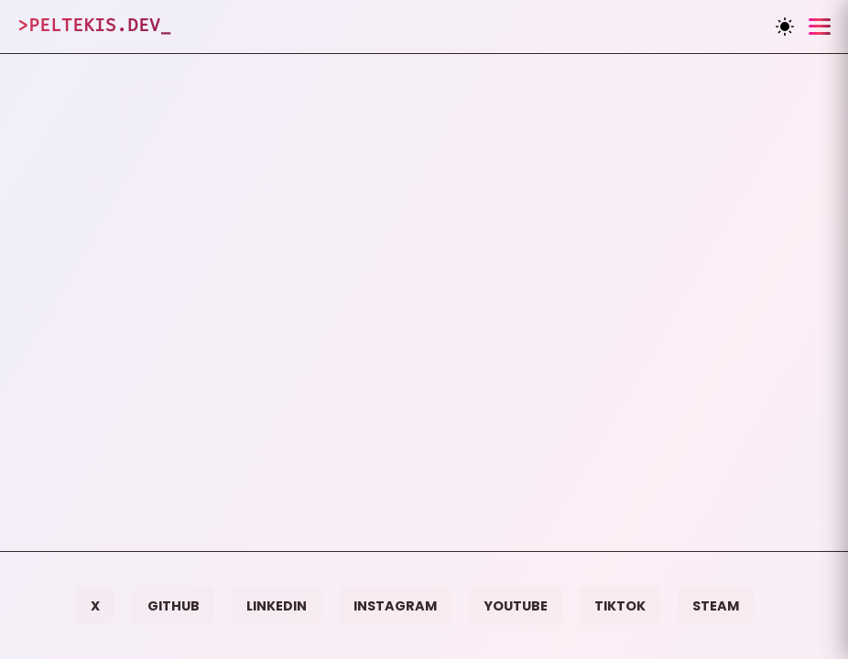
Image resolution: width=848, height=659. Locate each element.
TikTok (620, 606)
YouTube (516, 606)
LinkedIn (276, 606)
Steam (715, 606)
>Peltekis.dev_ (94, 25)
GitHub (173, 606)
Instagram (395, 606)
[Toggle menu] (820, 26)
